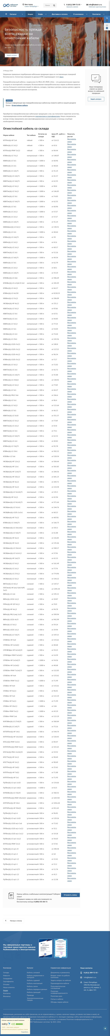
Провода (30, 995)
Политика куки (56, 996)
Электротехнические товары (35, 999)
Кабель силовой (33, 973)
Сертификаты (8, 981)
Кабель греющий (33, 992)
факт (61, 77)
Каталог (30, 968)
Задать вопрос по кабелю (61, 980)
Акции (5, 990)
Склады (6, 973)
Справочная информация (61, 968)
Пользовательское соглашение (58, 987)
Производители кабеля (60, 983)
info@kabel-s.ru (95, 5)
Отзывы (6, 984)
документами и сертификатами (47, 116)
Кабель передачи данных (37, 989)
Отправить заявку (70, 895)
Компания (7, 968)
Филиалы (7, 996)
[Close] (28, 1020)
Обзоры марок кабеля (59, 1002)
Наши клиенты (9, 987)
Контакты (7, 993)
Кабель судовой (33, 980)
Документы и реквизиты (60, 973)
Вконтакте (105, 1028)
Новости (6, 976)
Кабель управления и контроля (35, 976)
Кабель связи (32, 986)
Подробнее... (25, 1032)
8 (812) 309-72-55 (73, 5)
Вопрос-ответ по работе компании (60, 976)
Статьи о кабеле (57, 999)
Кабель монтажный (34, 983)
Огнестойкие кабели (20, 105)
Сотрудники (7, 978)
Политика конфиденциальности (59, 992)
